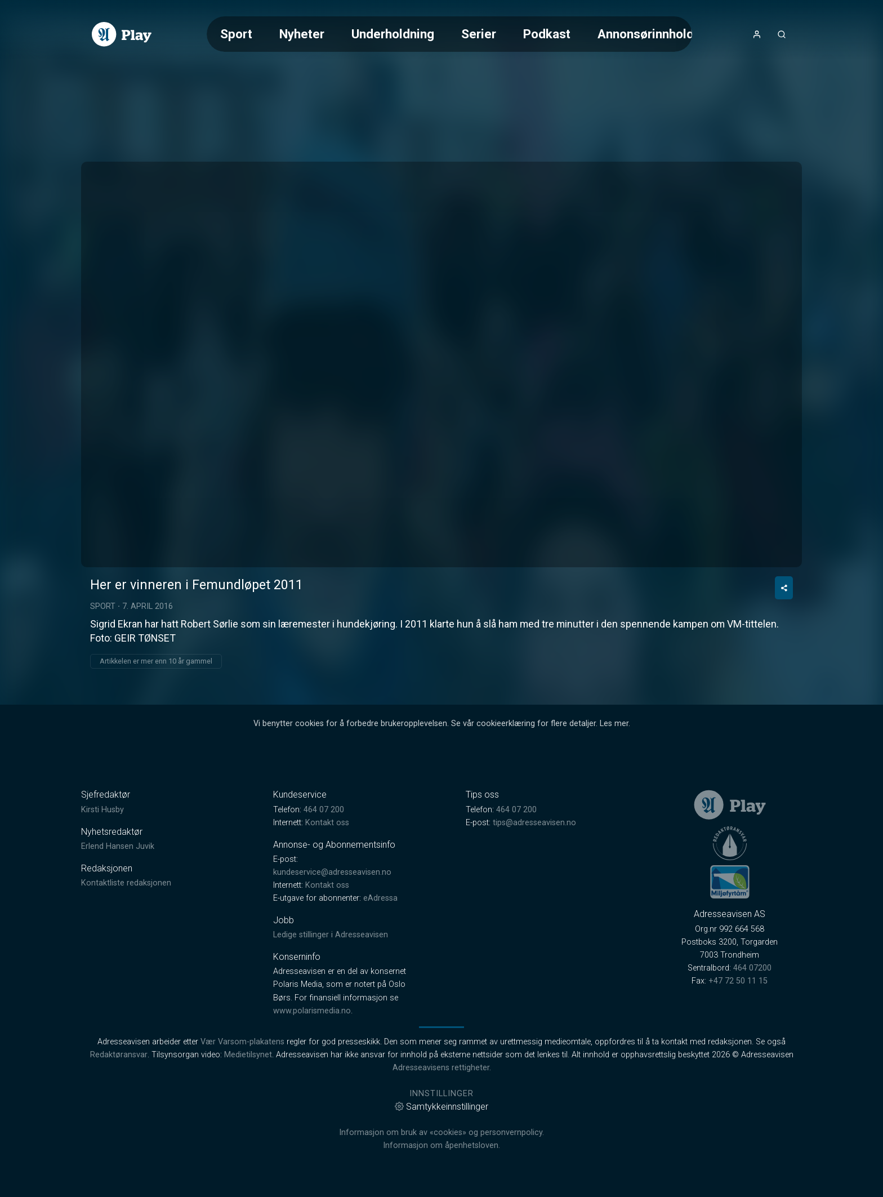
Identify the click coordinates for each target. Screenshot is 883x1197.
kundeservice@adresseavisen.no (332, 872)
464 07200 (752, 968)
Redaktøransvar (119, 1055)
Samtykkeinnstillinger (441, 1106)
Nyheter (301, 33)
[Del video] (784, 587)
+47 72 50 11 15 (738, 981)
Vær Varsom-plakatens (242, 1042)
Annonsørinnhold (645, 33)
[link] (121, 34)
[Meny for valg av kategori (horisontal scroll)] (449, 34)
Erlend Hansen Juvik (117, 846)
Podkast (546, 33)
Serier (478, 33)
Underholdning (392, 33)
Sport (236, 33)
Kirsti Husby (102, 810)
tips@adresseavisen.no (534, 822)
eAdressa (380, 898)
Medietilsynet (248, 1055)
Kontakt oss (327, 822)
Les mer (614, 723)
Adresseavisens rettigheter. (442, 1068)
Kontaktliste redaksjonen (126, 883)
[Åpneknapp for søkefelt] (781, 34)
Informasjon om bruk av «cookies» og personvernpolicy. (441, 1132)
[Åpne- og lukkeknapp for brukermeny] (757, 34)
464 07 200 (324, 810)
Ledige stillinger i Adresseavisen (330, 935)
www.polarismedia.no (312, 1011)
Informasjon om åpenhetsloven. (441, 1145)
